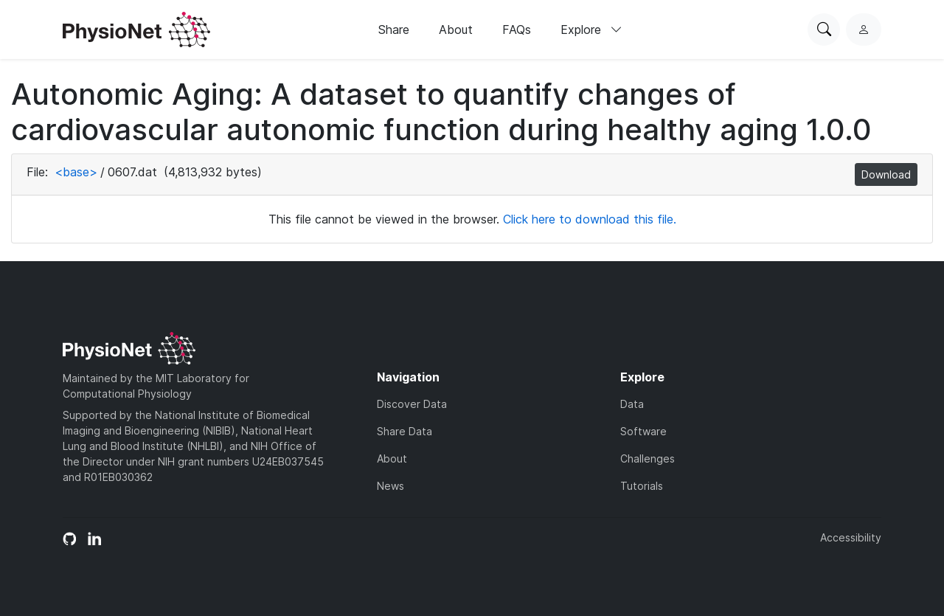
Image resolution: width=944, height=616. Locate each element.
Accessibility (850, 537)
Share (393, 29)
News (390, 486)
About (456, 29)
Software (643, 431)
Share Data (404, 431)
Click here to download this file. (589, 219)
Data (632, 404)
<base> (76, 172)
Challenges (647, 458)
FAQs (516, 29)
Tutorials (641, 486)
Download (886, 174)
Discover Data (412, 404)
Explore (591, 29)
